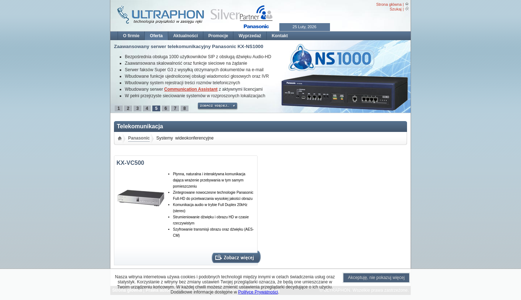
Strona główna (389, 4)
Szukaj (396, 9)
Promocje (218, 35)
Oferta (156, 35)
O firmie (131, 35)
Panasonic (139, 138)
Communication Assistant (191, 89)
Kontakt (280, 35)
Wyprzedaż (249, 35)
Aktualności (185, 35)
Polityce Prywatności (258, 292)
